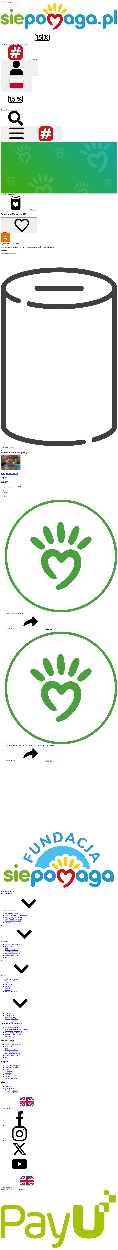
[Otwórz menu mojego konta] (19, 68)
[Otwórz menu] (31, 134)
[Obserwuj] (19, 225)
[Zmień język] (16, 84)
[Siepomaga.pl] (59, 29)
